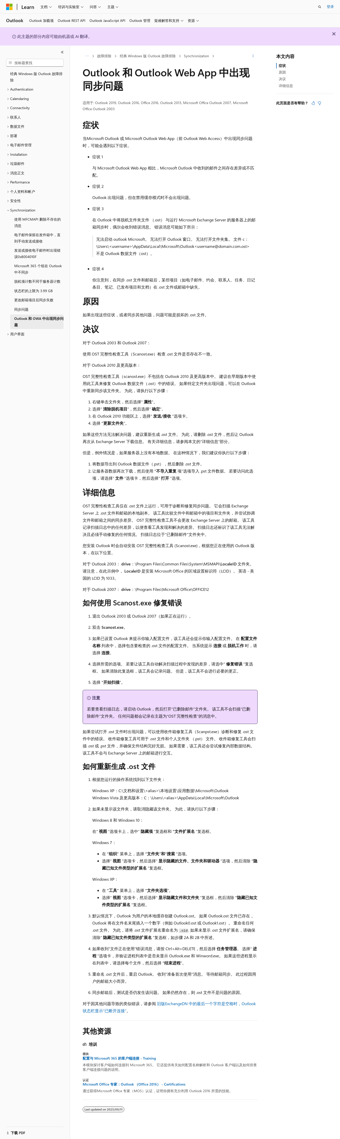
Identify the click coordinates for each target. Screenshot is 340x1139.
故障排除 (104, 55)
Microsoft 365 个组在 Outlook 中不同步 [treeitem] (38, 269)
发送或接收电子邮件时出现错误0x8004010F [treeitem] (37, 253)
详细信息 (286, 85)
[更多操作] (252, 56)
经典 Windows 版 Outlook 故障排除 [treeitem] (36, 76)
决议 (282, 78)
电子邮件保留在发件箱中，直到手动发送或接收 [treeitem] (37, 238)
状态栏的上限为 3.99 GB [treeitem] (33, 290)
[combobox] (35, 63)
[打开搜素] (320, 6)
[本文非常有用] (313, 103)
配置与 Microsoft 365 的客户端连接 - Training (119, 1058)
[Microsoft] (9, 7)
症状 (282, 65)
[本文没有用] (319, 103)
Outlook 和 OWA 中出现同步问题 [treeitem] (39, 321)
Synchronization (196, 55)
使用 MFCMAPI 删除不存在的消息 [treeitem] (37, 222)
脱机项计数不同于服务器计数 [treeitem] (37, 281)
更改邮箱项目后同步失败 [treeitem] (33, 299)
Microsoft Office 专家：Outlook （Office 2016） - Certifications (134, 1084)
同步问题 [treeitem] (21, 309)
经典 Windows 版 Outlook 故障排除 (148, 55)
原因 (282, 72)
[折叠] (62, 52)
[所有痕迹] (87, 56)
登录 (330, 6)
